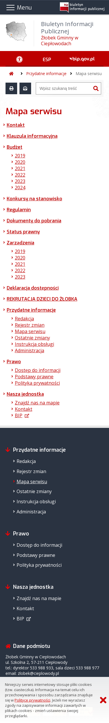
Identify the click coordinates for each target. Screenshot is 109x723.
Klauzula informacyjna (32, 136)
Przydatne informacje (46, 73)
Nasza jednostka (25, 394)
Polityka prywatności (37, 383)
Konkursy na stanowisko (34, 199)
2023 (20, 181)
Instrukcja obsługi (34, 344)
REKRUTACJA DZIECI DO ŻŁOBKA (42, 299)
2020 (20, 162)
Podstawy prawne (34, 376)
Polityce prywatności (32, 700)
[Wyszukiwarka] (63, 88)
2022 (20, 175)
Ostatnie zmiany (32, 338)
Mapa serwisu (89, 73)
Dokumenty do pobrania (34, 221)
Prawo (14, 362)
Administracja (29, 350)
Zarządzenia (20, 243)
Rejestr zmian (29, 325)
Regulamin (19, 210)
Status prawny (23, 232)
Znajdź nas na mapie (37, 402)
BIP (18, 415)
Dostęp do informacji (37, 370)
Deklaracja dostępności (33, 288)
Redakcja (24, 318)
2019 (20, 155)
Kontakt (16, 125)
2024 (20, 187)
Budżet (14, 147)
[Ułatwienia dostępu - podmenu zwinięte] (20, 59)
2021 (20, 168)
